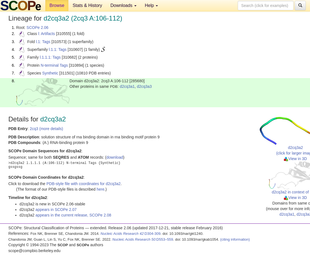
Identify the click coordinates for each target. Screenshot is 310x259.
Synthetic (50, 73)
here (100, 189)
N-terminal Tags (54, 65)
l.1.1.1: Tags (50, 57)
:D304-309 (131, 233)
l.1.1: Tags (58, 49)
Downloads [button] (123, 5)
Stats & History (87, 5)
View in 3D (295, 158)
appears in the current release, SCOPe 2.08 (73, 215)
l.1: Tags (43, 41)
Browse (56, 5)
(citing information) (235, 239)
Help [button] (151, 5)
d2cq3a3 (144, 86)
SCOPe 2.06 (37, 27)
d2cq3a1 (127, 86)
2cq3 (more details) (46, 128)
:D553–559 (142, 239)
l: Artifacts (46, 33)
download (114, 157)
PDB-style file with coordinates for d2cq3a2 (83, 183)
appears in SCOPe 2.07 (56, 209)
